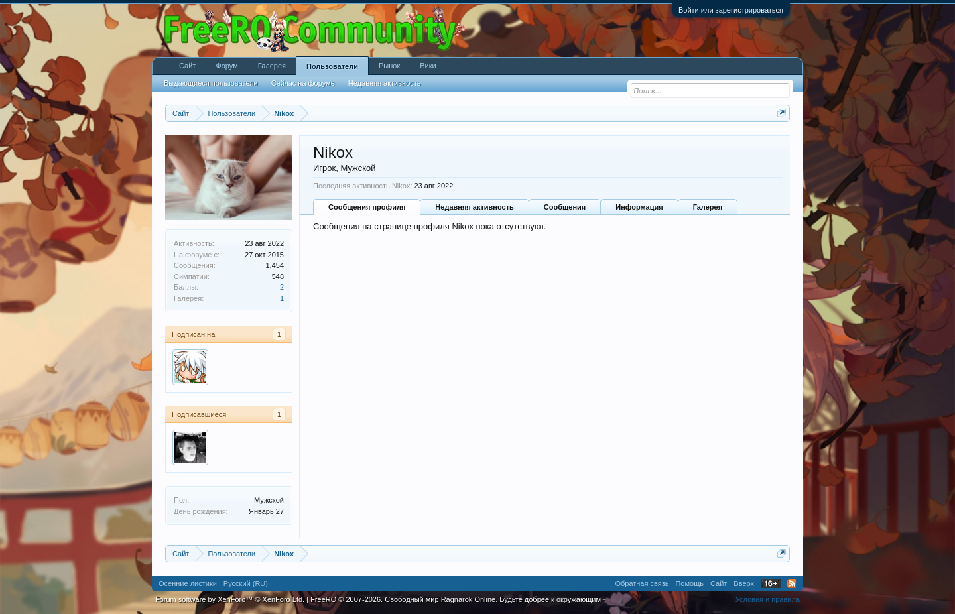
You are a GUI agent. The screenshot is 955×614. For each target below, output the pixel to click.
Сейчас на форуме (303, 83)
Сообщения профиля (366, 207)
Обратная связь (641, 583)
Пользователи (332, 66)
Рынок (389, 66)
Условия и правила (767, 599)
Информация (639, 207)
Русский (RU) (245, 583)
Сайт (187, 66)
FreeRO (457, 599)
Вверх (743, 583)
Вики (428, 66)
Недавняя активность (474, 207)
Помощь (689, 583)
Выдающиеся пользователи (211, 83)
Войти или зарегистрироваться (730, 10)
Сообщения (565, 207)
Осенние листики (188, 583)
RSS (791, 583)
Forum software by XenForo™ (229, 599)
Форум (226, 66)
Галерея (707, 207)
